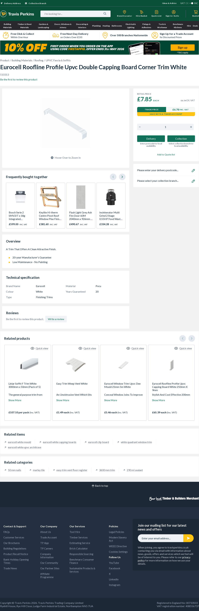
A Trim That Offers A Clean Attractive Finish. (65, 251)
